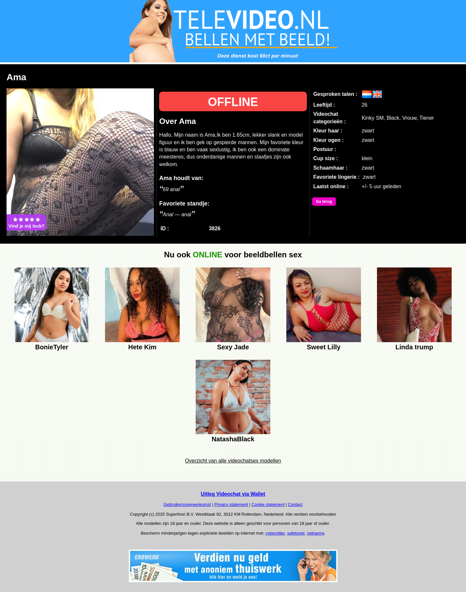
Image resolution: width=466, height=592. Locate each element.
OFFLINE (233, 102)
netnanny (315, 533)
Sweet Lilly (323, 347)
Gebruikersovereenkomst (187, 504)
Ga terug (324, 201)
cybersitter (275, 533)
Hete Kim (142, 347)
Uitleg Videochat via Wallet (233, 494)
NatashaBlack (233, 439)
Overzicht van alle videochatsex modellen (233, 460)
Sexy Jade (233, 347)
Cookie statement (267, 504)
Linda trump (414, 347)
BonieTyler (51, 347)
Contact (295, 504)
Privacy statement (231, 504)
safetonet (296, 533)
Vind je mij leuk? (26, 222)
